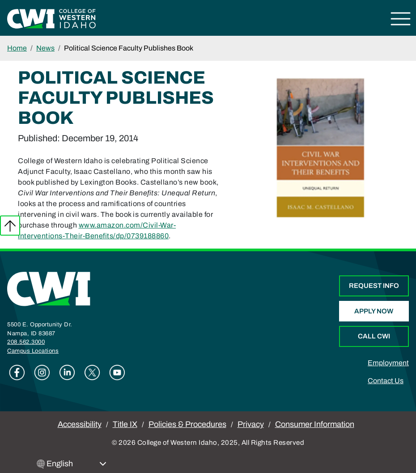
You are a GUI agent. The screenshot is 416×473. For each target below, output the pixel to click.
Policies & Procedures (187, 424)
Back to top (10, 225)
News (45, 48)
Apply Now (373, 311)
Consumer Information (314, 424)
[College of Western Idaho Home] (51, 18)
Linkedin (67, 372)
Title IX (125, 424)
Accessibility (80, 424)
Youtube (117, 372)
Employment (388, 363)
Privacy (251, 424)
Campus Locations (33, 351)
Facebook (17, 372)
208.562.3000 (26, 342)
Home (17, 48)
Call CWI (374, 336)
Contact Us (385, 380)
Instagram (42, 372)
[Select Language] (76, 464)
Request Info (374, 285)
